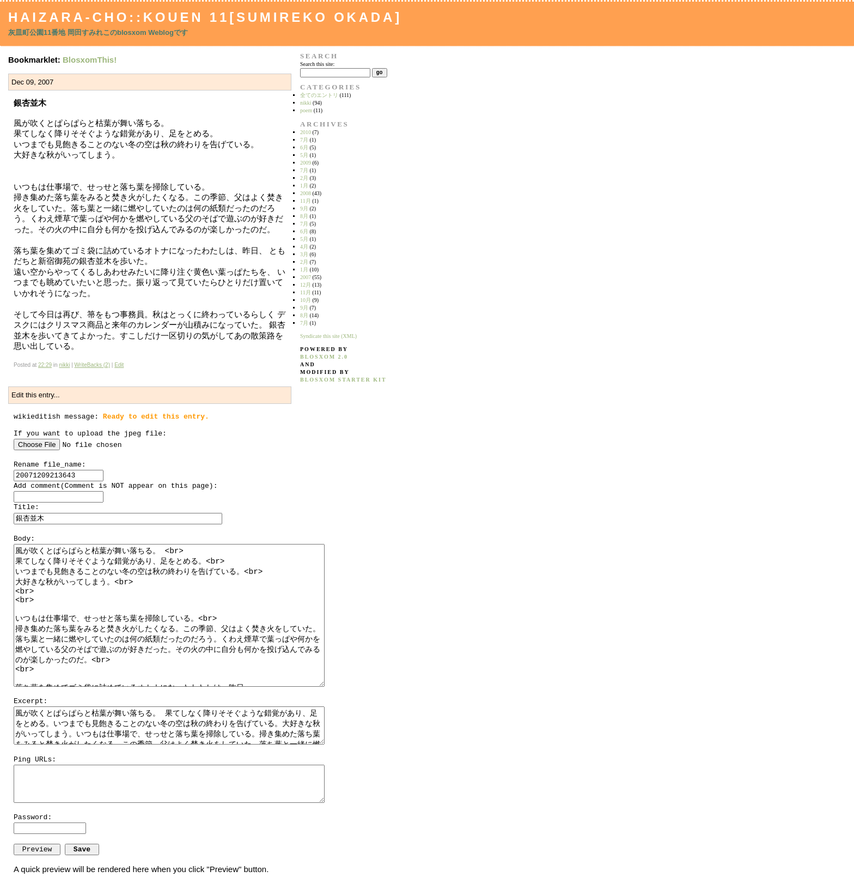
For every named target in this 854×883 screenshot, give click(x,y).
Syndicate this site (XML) (328, 336)
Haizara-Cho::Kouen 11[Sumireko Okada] (205, 17)
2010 (305, 132)
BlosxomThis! (90, 59)
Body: (24, 539)
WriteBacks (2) (92, 365)
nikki (64, 365)
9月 (304, 208)
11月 (305, 201)
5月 (304, 155)
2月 (304, 178)
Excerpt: (30, 701)
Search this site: (317, 64)
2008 (305, 193)
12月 (305, 285)
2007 (305, 277)
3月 (304, 254)
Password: (33, 817)
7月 (304, 140)
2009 (305, 163)
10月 (305, 300)
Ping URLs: (35, 759)
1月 (304, 186)
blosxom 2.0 (324, 357)
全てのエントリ (319, 95)
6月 (304, 147)
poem (306, 110)
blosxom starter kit (343, 380)
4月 (304, 247)
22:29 (45, 365)
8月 (304, 216)
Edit (119, 365)
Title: (26, 507)
